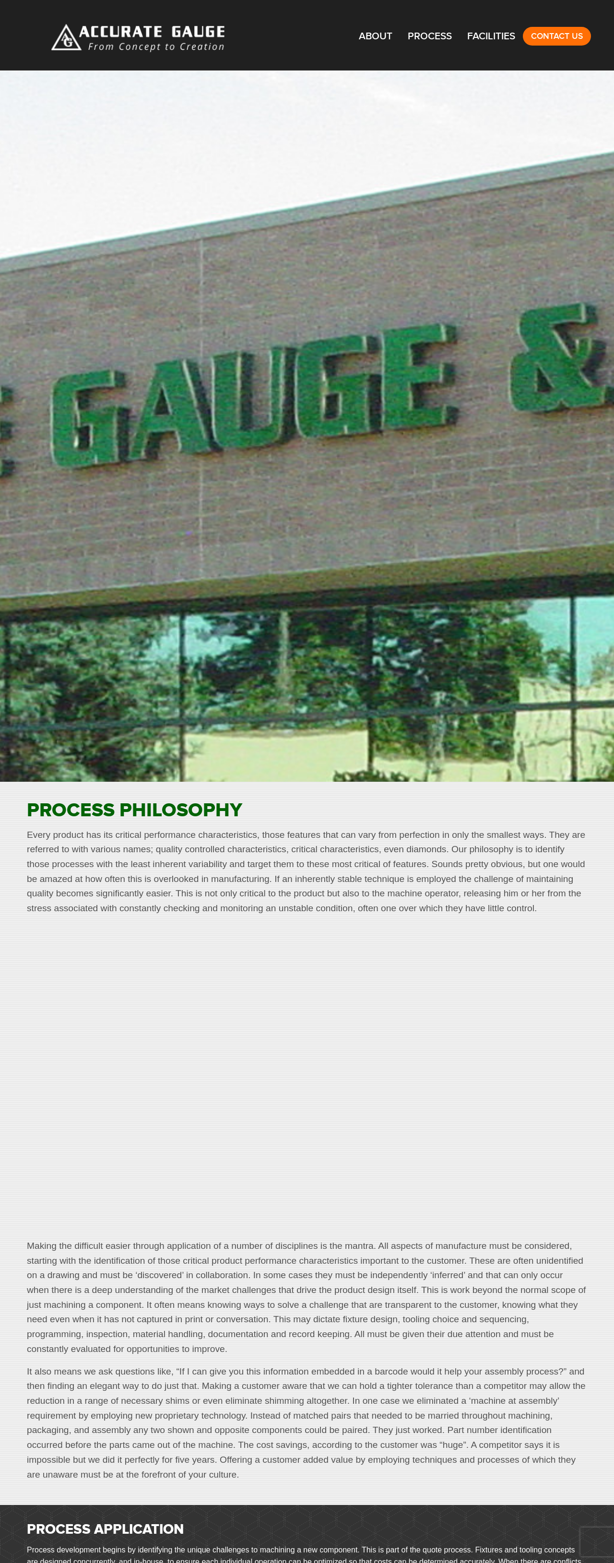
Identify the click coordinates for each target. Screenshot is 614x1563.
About (375, 36)
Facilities (491, 36)
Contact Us (557, 36)
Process (430, 36)
